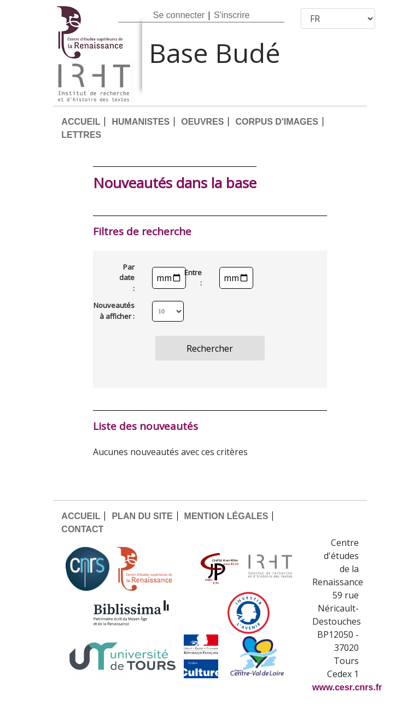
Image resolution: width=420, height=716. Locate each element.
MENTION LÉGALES (226, 516)
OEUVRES (202, 121)
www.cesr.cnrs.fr (347, 687)
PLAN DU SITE (142, 516)
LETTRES (81, 134)
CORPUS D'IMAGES (276, 121)
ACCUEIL (80, 121)
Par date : (127, 277)
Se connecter (179, 15)
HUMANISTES (141, 121)
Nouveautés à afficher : (122, 310)
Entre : (197, 277)
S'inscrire (231, 15)
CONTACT (82, 529)
